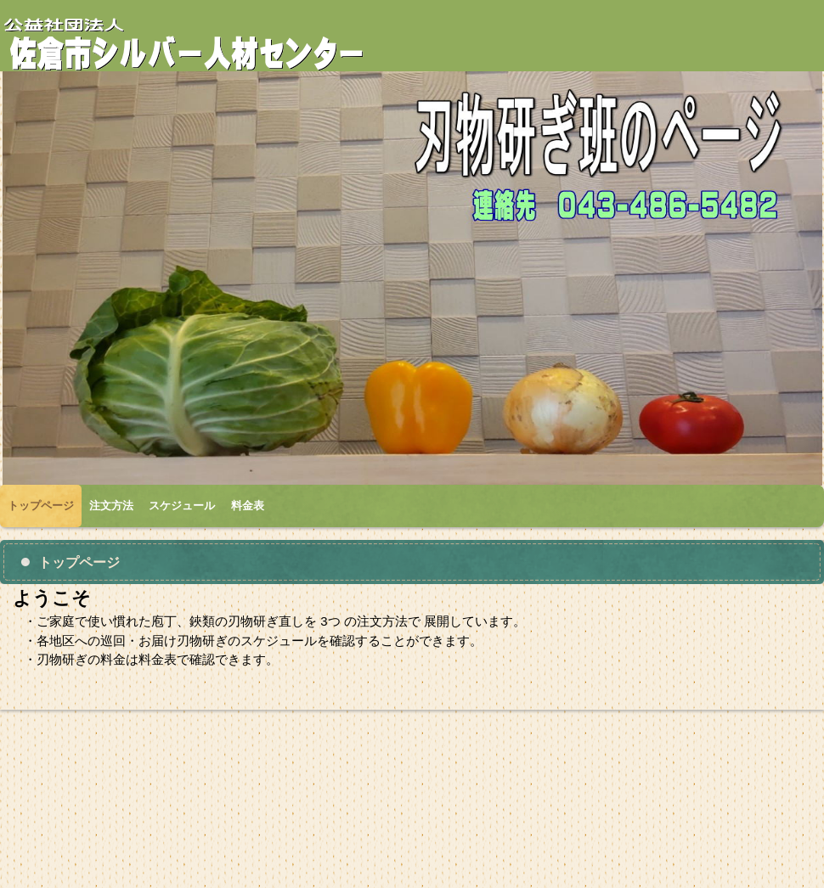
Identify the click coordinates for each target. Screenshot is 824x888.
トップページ (41, 505)
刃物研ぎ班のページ (199, 43)
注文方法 (111, 505)
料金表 (247, 505)
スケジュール (182, 505)
